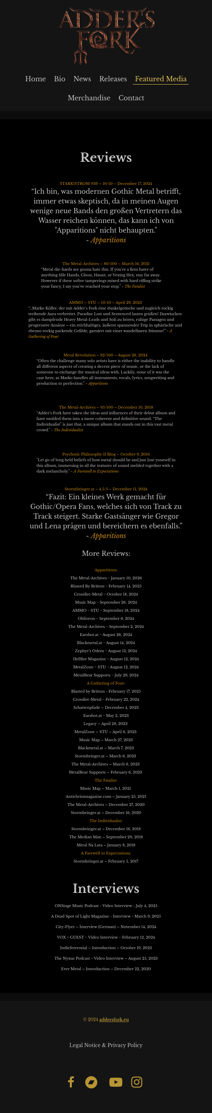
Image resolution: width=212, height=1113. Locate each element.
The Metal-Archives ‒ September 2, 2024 (106, 626)
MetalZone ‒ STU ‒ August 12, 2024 (106, 667)
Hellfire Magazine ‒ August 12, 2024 (106, 659)
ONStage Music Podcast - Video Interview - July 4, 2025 (106, 905)
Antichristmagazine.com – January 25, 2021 (106, 796)
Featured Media (161, 79)
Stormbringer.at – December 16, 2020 (106, 812)
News (82, 79)
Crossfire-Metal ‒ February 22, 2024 (106, 699)
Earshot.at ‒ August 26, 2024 (106, 634)
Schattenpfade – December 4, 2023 (106, 707)
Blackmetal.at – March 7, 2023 (106, 748)
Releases (113, 79)
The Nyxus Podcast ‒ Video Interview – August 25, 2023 (105, 958)
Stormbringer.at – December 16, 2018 (106, 829)
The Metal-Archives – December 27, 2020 (106, 804)
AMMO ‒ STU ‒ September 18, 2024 (105, 610)
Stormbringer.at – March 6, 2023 (106, 756)
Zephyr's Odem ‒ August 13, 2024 (106, 651)
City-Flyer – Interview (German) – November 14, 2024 (106, 926)
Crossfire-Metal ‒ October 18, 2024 (106, 594)
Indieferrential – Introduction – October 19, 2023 (106, 948)
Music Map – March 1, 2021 (106, 788)
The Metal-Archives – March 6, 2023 (105, 764)
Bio (59, 79)
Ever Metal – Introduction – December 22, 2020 (106, 969)
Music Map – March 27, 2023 (106, 740)
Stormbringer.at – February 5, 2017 (105, 861)
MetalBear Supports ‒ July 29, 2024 (106, 675)
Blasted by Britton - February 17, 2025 (106, 691)
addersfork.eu (114, 1019)
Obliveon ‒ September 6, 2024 (106, 618)
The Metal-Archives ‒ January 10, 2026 (106, 578)
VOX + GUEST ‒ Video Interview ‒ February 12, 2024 (106, 937)
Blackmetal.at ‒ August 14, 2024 (106, 642)
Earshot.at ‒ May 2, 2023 (106, 715)
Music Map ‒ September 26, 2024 (106, 602)
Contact (131, 98)
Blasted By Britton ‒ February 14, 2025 (106, 586)
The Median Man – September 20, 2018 (106, 837)
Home (35, 79)
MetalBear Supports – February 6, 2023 (106, 772)
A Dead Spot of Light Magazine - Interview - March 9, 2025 (106, 916)
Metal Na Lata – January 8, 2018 (106, 845)
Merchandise (89, 98)
